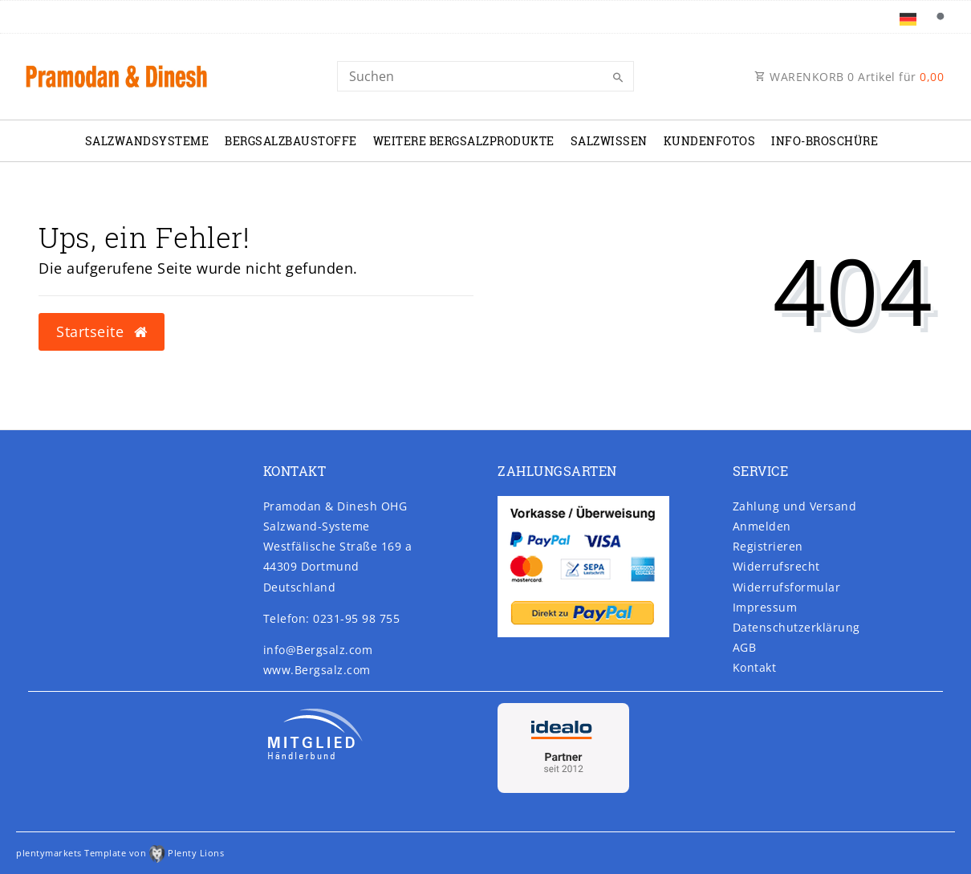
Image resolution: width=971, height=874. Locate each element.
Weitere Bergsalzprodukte (464, 140)
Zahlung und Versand (795, 506)
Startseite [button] (101, 331)
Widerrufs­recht (776, 566)
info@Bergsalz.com (318, 649)
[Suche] (940, 17)
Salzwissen (609, 140)
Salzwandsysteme (147, 140)
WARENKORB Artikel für (849, 76)
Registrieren (768, 546)
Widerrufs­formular (787, 587)
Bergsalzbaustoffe (291, 140)
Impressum (765, 607)
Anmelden (762, 526)
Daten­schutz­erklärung (796, 627)
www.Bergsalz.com (317, 669)
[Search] (485, 76)
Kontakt (755, 667)
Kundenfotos (710, 140)
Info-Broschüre (824, 140)
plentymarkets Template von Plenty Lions (120, 853)
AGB (745, 647)
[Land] (908, 17)
